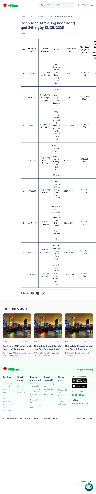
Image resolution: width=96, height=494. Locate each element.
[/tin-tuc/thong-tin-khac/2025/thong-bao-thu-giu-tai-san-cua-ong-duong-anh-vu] (48, 335)
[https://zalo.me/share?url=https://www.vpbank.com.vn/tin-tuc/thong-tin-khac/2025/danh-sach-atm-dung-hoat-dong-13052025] (38, 293)
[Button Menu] (92, 5)
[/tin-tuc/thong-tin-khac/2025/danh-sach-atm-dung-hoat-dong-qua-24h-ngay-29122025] (17, 335)
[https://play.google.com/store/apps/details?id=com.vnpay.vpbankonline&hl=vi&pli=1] (79, 380)
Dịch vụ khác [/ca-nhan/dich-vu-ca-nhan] (7, 410)
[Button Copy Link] (43, 293)
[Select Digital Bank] (83, 5)
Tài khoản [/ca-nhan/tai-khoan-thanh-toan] (6, 392)
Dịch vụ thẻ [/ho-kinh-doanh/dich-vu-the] (21, 392)
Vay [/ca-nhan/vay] (4, 399)
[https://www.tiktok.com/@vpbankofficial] (79, 395)
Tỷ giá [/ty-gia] (60, 387)
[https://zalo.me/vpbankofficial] (73, 395)
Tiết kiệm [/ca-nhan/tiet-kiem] (6, 395)
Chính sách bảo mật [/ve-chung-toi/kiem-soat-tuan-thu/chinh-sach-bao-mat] (84, 418)
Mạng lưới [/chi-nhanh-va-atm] (61, 395)
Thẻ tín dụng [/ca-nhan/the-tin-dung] (7, 384)
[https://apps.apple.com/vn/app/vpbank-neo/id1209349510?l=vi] (79, 386)
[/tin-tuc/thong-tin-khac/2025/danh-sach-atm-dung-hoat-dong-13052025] (62, 16)
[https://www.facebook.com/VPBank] (76, 395)
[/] (11, 5)
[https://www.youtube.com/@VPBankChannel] (83, 395)
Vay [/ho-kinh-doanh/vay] (18, 384)
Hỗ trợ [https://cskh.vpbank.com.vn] (60, 399)
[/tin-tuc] (40, 16)
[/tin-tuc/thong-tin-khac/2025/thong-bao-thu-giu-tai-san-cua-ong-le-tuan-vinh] (79, 335)
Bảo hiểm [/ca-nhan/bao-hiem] (6, 402)
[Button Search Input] (42, 5)
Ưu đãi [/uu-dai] (60, 384)
